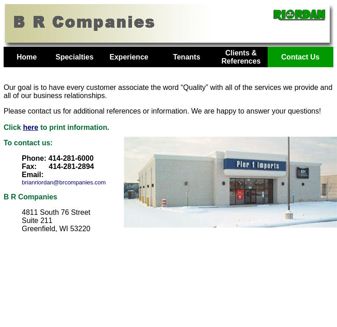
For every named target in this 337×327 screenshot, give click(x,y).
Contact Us (300, 57)
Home (27, 57)
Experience (129, 57)
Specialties (74, 57)
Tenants (186, 57)
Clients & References (240, 57)
